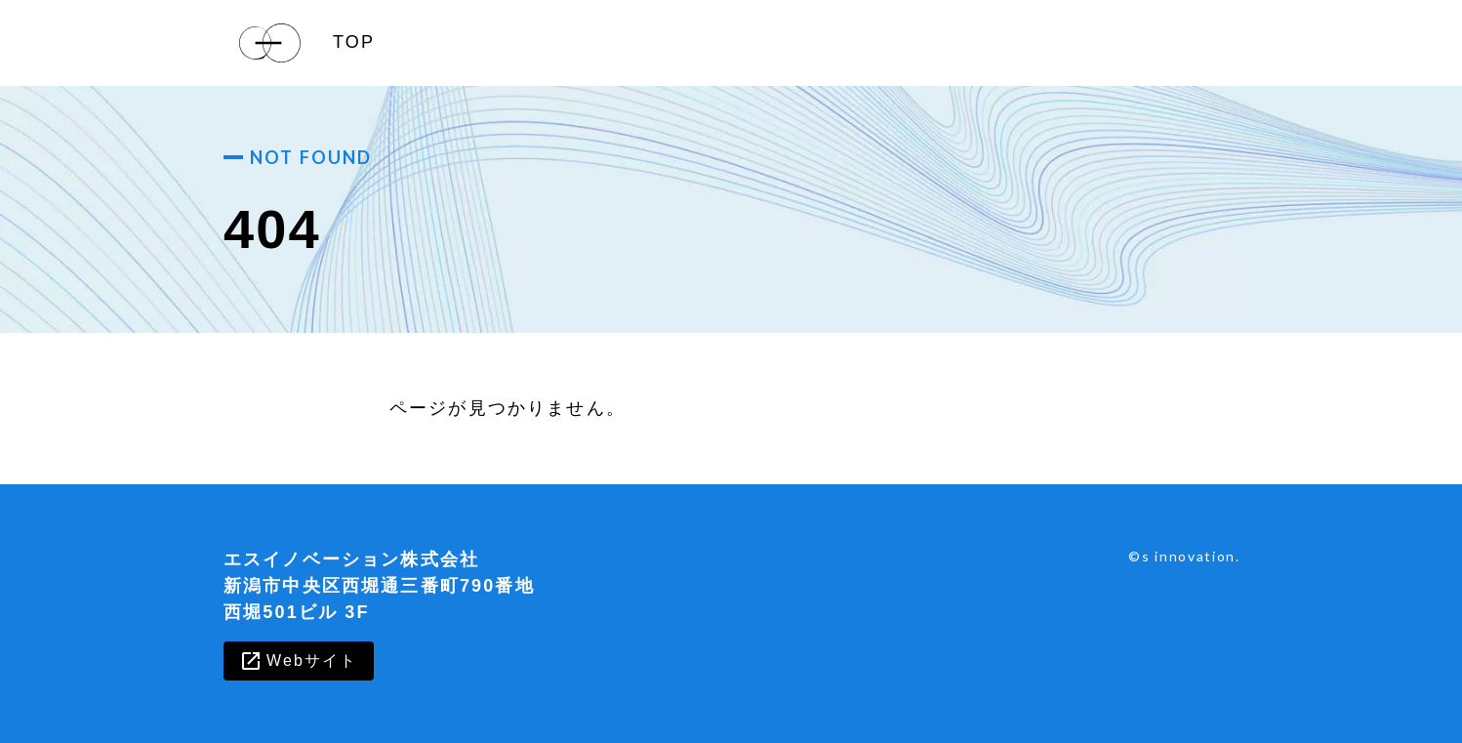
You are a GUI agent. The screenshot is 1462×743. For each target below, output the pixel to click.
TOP (354, 42)
